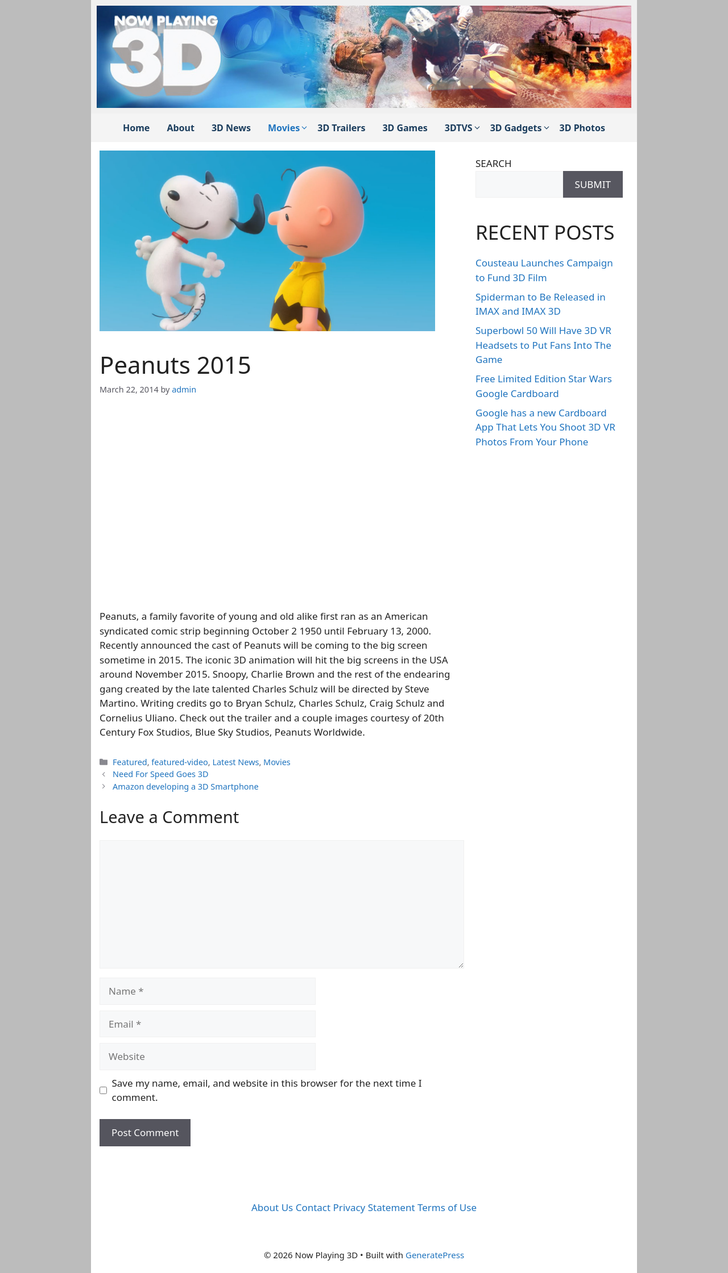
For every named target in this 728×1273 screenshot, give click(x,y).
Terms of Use (447, 1207)
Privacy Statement (374, 1207)
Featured (130, 762)
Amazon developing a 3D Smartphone (186, 786)
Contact (313, 1207)
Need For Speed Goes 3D (160, 774)
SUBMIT (593, 184)
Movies (288, 128)
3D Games (404, 128)
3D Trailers (341, 128)
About (181, 128)
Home (136, 128)
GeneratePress (435, 1255)
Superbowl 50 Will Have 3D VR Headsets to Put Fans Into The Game (543, 345)
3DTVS (463, 128)
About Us (272, 1207)
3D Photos (582, 128)
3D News (231, 128)
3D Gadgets (520, 128)
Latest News (235, 762)
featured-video (179, 762)
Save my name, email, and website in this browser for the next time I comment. (267, 1090)
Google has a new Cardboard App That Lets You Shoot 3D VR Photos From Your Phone (545, 427)
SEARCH (493, 163)
